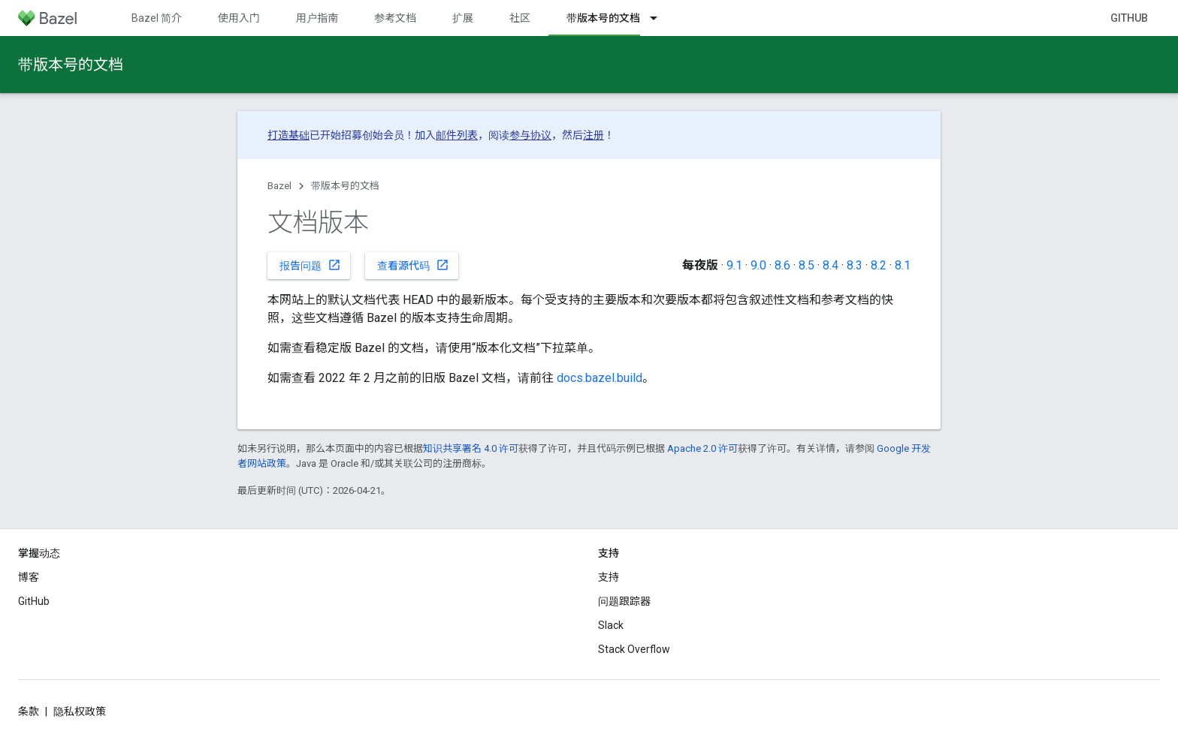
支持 (608, 577)
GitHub (1129, 18)
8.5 (806, 265)
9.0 (758, 265)
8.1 (903, 265)
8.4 (830, 265)
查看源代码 (413, 265)
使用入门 (239, 18)
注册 (593, 135)
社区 (519, 18)
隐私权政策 (79, 711)
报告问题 (310, 265)
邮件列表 (457, 135)
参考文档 (395, 18)
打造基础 (288, 135)
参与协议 (530, 135)
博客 (28, 577)
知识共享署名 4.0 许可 (470, 448)
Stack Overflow (634, 649)
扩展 (462, 18)
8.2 (879, 265)
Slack (611, 625)
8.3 (854, 265)
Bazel (279, 185)
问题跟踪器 (624, 601)
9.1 (734, 265)
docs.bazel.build (599, 378)
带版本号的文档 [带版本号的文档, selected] (603, 18)
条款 (28, 711)
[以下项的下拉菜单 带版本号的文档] (660, 18)
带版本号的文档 (70, 65)
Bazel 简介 (156, 18)
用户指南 (317, 18)
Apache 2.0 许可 (702, 448)
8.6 (782, 265)
